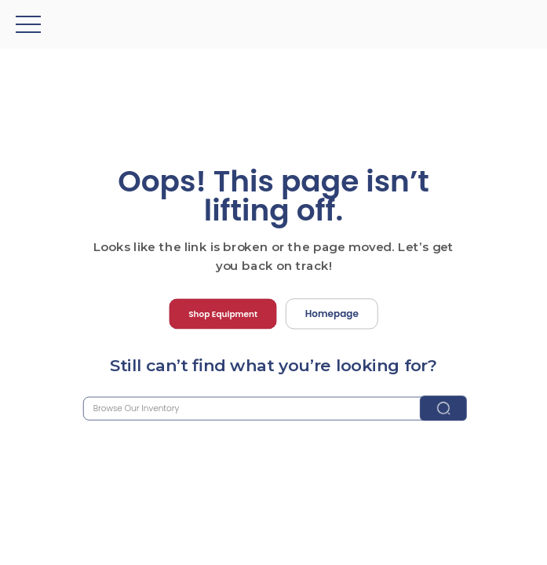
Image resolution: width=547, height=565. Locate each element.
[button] (28, 24)
